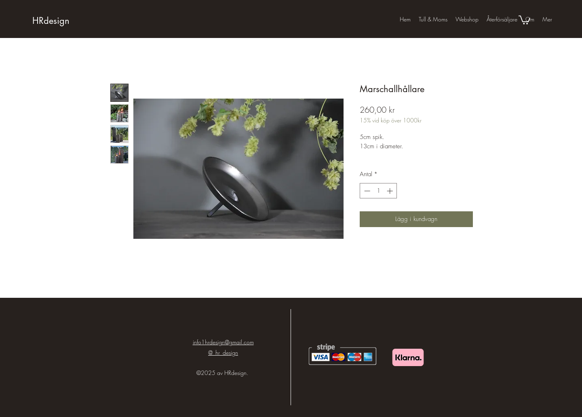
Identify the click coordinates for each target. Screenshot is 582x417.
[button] (524, 19)
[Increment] (390, 190)
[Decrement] (366, 190)
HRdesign (51, 20)
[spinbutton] (378, 190)
